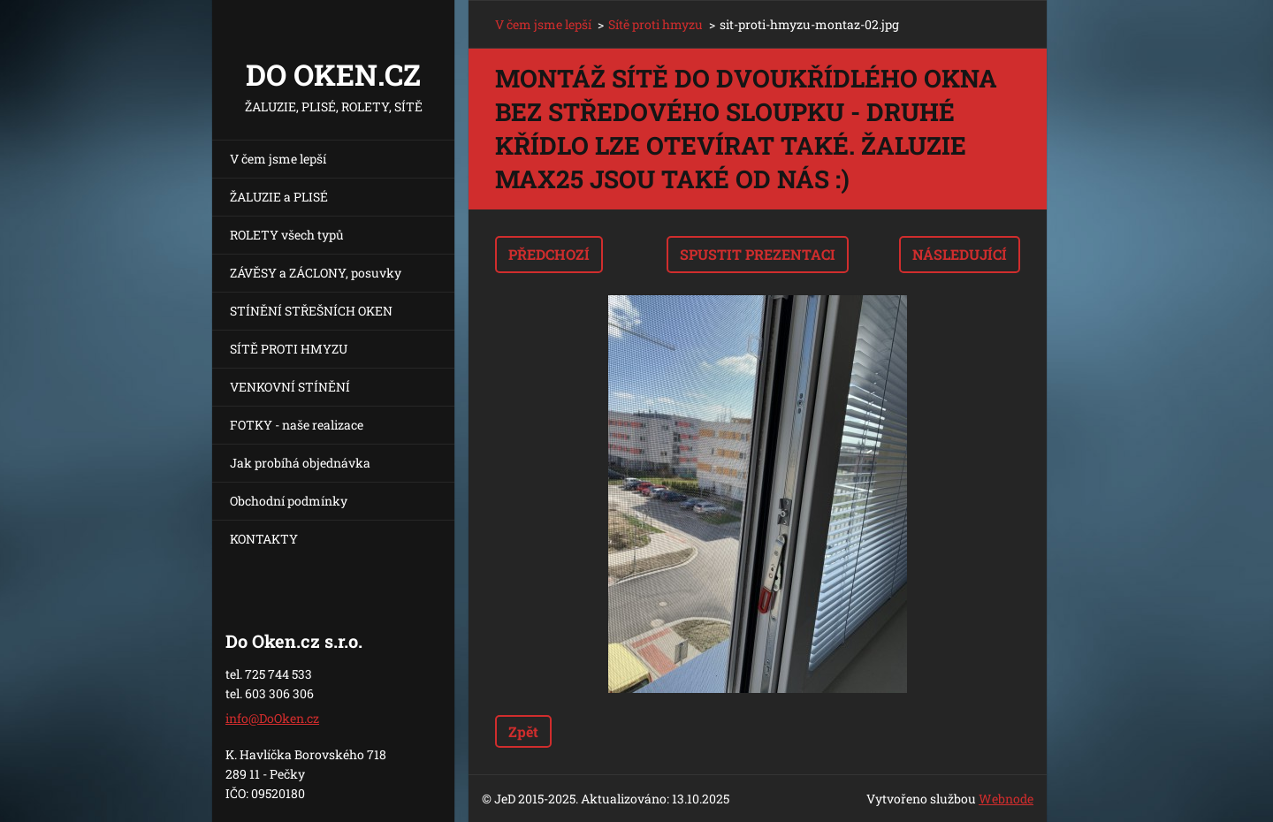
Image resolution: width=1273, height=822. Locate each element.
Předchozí (549, 254)
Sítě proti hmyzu (655, 24)
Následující (959, 254)
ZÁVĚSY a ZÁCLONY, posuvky (315, 272)
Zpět (523, 731)
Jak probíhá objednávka (300, 462)
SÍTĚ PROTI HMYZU (288, 348)
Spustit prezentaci (757, 254)
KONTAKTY (264, 538)
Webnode (1006, 798)
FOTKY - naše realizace (296, 424)
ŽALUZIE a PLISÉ (279, 196)
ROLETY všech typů (287, 234)
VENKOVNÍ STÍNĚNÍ (290, 386)
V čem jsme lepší (278, 158)
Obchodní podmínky (288, 500)
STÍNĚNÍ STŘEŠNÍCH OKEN (311, 310)
